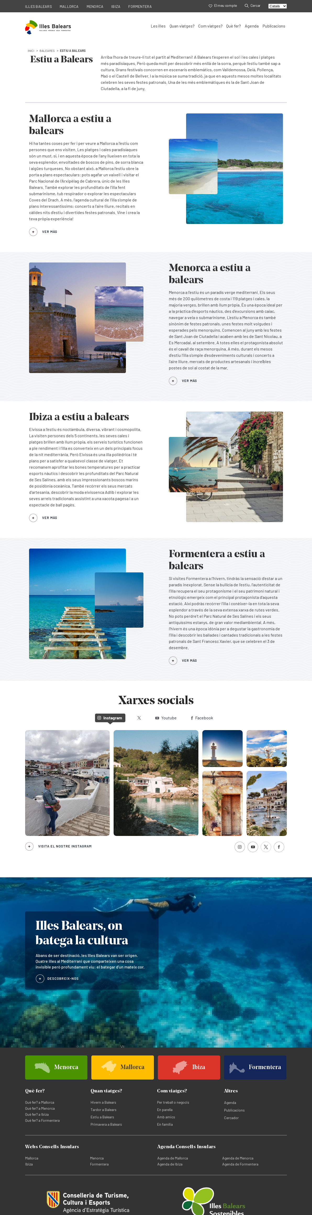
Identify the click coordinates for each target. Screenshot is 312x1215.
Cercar (252, 5)
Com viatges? (210, 25)
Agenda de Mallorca (172, 1158)
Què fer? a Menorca (40, 1108)
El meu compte (223, 5)
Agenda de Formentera (240, 1164)
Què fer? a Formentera (42, 1120)
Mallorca (31, 1158)
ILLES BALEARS (38, 6)
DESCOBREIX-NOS (63, 978)
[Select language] (277, 6)
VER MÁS (49, 231)
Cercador (231, 1117)
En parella (164, 1109)
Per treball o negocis (173, 1102)
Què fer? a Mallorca (39, 1102)
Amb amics (166, 1117)
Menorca (97, 1158)
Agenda (252, 25)
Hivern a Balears (103, 1102)
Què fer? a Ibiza (37, 1114)
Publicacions (274, 25)
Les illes (158, 25)
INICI (31, 50)
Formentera (99, 1164)
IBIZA (115, 6)
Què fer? (233, 25)
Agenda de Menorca (237, 1158)
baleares (47, 50)
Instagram (109, 717)
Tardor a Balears (103, 1109)
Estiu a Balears (102, 1117)
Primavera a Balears (106, 1124)
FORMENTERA (140, 6)
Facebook (202, 717)
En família (165, 1124)
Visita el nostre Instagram (65, 846)
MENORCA (95, 6)
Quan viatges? (182, 25)
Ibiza (29, 1164)
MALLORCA (69, 6)
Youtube (166, 717)
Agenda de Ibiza (169, 1164)
